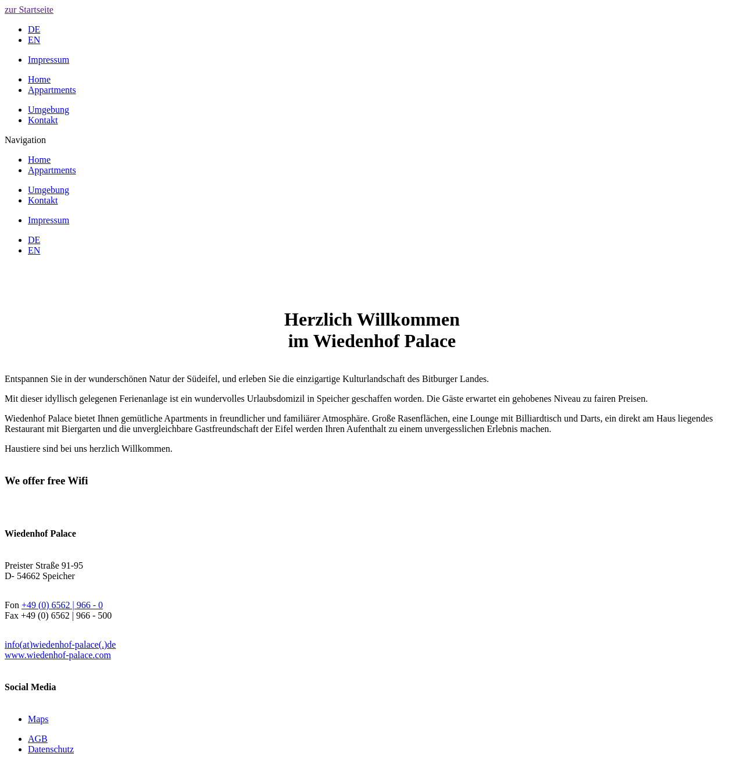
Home (39, 79)
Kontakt (43, 120)
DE (34, 29)
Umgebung (48, 110)
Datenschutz (51, 749)
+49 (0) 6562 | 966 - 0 (62, 605)
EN (34, 40)
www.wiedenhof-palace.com (58, 655)
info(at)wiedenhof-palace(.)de (60, 644)
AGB (38, 739)
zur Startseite (29, 10)
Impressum (48, 60)
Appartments (52, 90)
